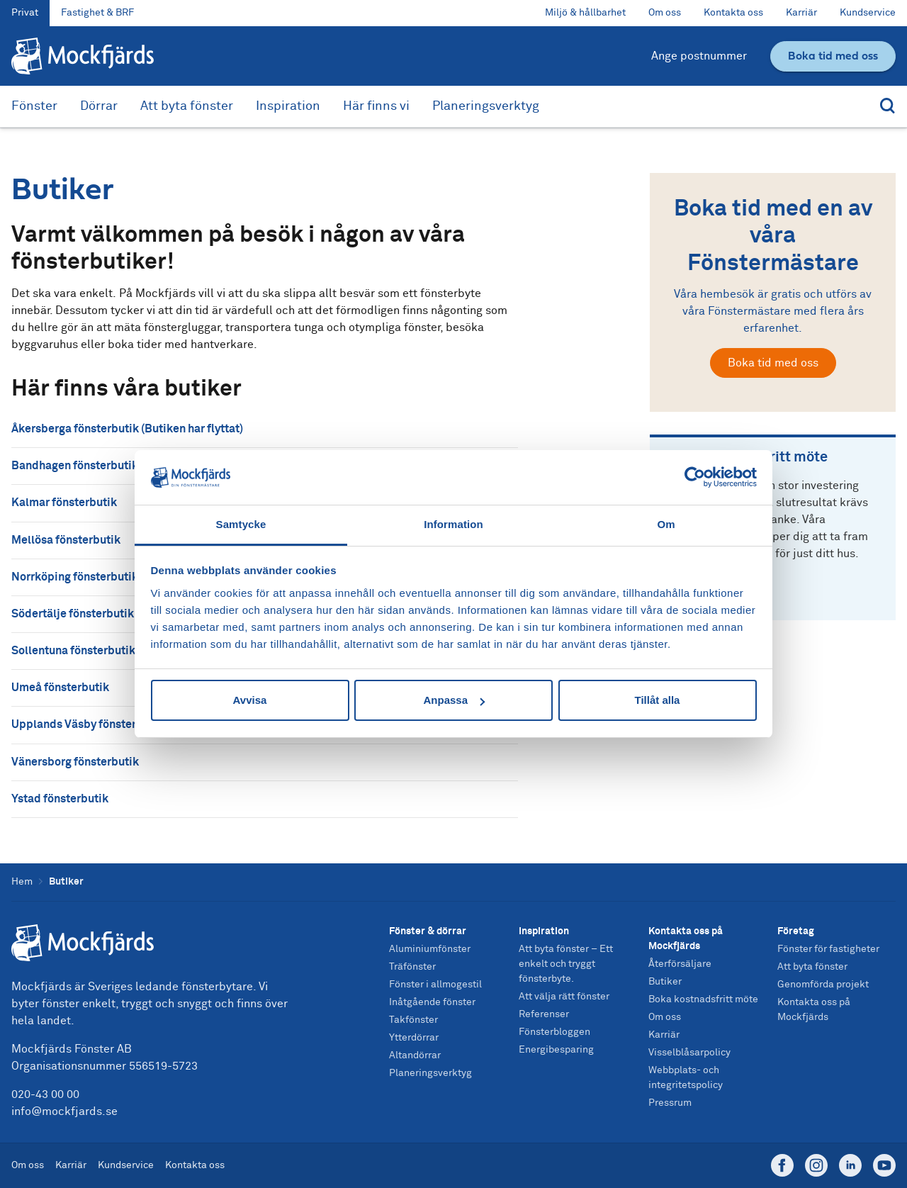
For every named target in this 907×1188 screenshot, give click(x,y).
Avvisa (250, 700)
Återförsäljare (679, 964)
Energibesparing (556, 1050)
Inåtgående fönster (432, 1002)
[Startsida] (151, 942)
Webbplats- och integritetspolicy (685, 1077)
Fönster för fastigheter (828, 949)
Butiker (665, 982)
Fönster (34, 106)
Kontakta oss (733, 13)
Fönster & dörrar (427, 931)
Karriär (801, 13)
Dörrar (99, 106)
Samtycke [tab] (241, 524)
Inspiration (288, 106)
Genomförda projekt (823, 985)
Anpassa (454, 700)
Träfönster (412, 967)
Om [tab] (666, 524)
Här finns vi (376, 106)
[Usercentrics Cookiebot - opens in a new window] (695, 477)
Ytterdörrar (414, 1038)
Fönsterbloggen (554, 1032)
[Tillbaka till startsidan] (82, 56)
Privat (24, 13)
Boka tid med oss (773, 363)
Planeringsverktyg (485, 106)
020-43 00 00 (45, 1094)
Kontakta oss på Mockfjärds (685, 938)
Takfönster (413, 1020)
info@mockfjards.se (64, 1111)
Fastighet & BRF (97, 13)
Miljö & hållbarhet (585, 13)
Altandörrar (415, 1055)
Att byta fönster (186, 106)
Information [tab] (453, 524)
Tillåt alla (657, 700)
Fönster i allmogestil (435, 985)
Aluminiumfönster (430, 949)
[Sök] (884, 107)
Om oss (664, 13)
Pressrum (670, 1103)
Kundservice (868, 13)
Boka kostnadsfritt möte (703, 999)
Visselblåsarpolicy (689, 1053)
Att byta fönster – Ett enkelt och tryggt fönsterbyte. (566, 964)
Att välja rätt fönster (564, 997)
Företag (795, 931)
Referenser (544, 1014)
